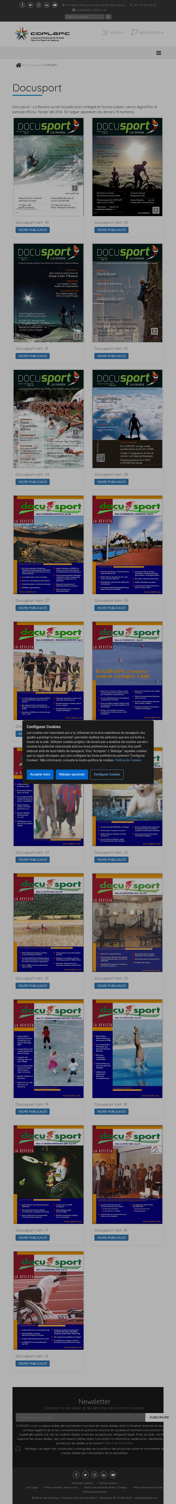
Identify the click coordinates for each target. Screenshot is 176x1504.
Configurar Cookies (112, 774)
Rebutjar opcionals (75, 774)
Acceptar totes (41, 774)
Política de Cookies (128, 760)
